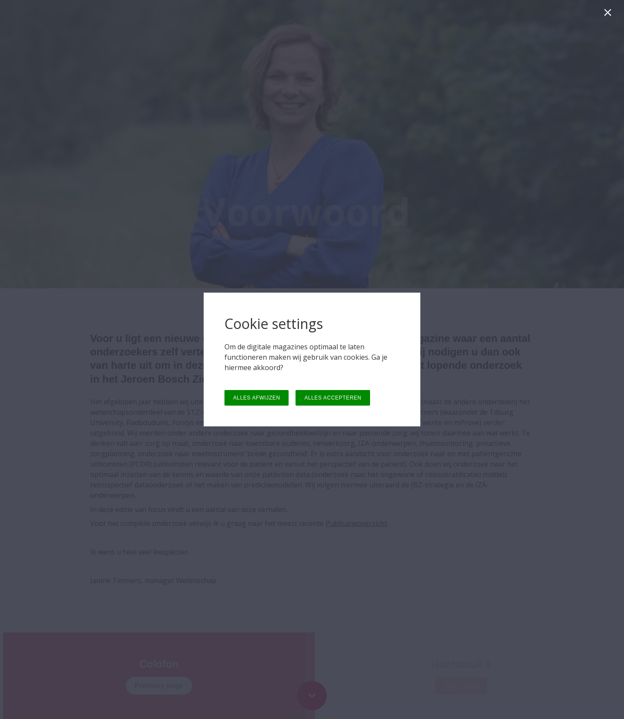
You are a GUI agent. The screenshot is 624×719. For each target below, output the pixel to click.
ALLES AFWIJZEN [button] (256, 398)
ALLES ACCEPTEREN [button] (332, 398)
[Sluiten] (609, 14)
